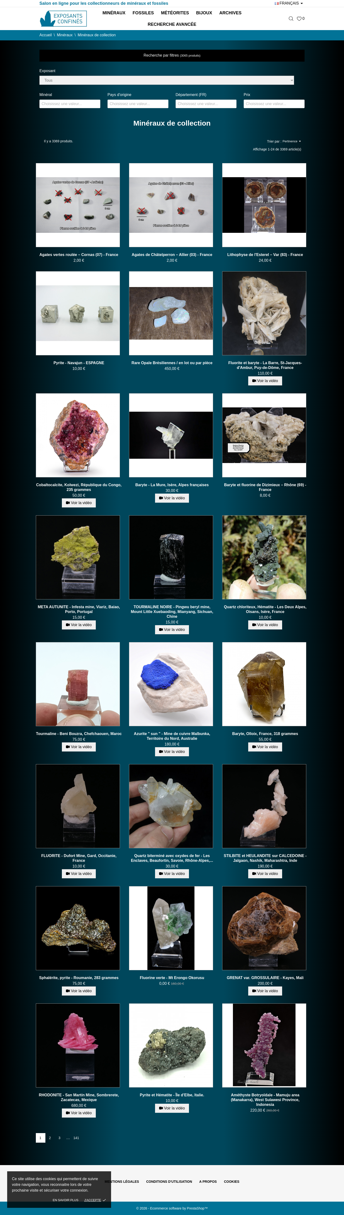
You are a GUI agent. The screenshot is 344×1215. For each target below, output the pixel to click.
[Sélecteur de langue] (290, 3)
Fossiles (143, 13)
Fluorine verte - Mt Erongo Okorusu (172, 978)
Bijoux (204, 13)
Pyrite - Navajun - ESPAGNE (79, 363)
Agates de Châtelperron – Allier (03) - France (172, 255)
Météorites (175, 13)
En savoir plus (65, 1200)
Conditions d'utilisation (169, 1181)
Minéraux (113, 13)
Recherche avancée (172, 24)
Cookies (231, 1181)
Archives (230, 13)
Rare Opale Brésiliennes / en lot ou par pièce (172, 363)
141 (76, 1138)
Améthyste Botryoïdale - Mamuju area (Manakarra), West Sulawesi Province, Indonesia (265, 1100)
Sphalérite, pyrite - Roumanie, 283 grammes (79, 978)
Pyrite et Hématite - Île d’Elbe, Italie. (172, 1095)
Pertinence (292, 141)
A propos (208, 1181)
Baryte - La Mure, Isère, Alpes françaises (172, 485)
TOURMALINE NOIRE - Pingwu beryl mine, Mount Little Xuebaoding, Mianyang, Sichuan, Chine (172, 611)
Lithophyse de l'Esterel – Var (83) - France (265, 255)
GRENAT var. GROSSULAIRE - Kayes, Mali (265, 978)
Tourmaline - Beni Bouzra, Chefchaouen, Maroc (79, 734)
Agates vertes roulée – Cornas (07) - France (78, 255)
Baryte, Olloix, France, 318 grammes (265, 734)
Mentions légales (122, 1181)
